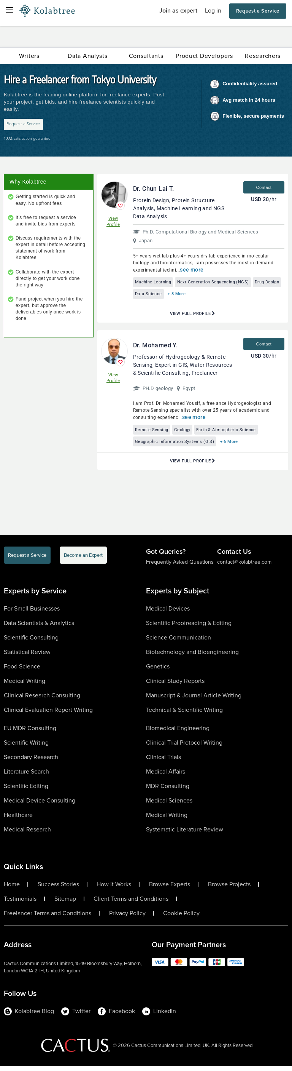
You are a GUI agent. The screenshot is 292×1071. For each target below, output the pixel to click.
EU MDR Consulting (30, 732)
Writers (29, 55)
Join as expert (178, 10)
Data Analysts (87, 55)
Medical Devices (168, 613)
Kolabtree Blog (29, 1015)
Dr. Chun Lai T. (153, 189)
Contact (264, 188)
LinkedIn (159, 1015)
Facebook (116, 1015)
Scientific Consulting (31, 642)
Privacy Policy (127, 918)
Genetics (158, 671)
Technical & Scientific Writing (184, 714)
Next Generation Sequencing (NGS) (221, 283)
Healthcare (18, 819)
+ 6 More (238, 445)
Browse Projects (229, 889)
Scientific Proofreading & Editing (189, 627)
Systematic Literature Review (184, 834)
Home (12, 889)
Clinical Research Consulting (42, 699)
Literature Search (26, 776)
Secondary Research (31, 761)
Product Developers (204, 55)
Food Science (22, 671)
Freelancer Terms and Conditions (47, 918)
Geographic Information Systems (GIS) (178, 445)
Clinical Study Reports (175, 685)
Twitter (75, 1015)
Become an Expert (83, 560)
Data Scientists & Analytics (39, 627)
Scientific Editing (26, 790)
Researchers (263, 55)
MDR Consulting (167, 790)
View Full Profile (193, 316)
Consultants (146, 55)
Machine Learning (155, 283)
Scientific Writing (26, 747)
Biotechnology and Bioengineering (192, 656)
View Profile (113, 222)
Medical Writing (24, 685)
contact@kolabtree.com (244, 567)
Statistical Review (27, 656)
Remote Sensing (153, 432)
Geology (188, 432)
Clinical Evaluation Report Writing (48, 714)
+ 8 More (217, 296)
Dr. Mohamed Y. (155, 348)
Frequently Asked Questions (180, 567)
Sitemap (65, 903)
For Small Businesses (32, 613)
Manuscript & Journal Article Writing (193, 699)
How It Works (114, 889)
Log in (213, 10)
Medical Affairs (165, 776)
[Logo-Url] (47, 11)
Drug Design (149, 296)
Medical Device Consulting (39, 805)
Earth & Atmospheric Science (236, 432)
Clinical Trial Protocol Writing (184, 747)
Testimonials (20, 903)
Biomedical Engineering (177, 732)
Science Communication (178, 642)
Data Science (185, 296)
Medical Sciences (169, 805)
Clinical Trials (163, 761)
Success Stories (58, 889)
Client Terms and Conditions (131, 903)
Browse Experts (169, 889)
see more (191, 270)
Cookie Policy (181, 918)
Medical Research (27, 834)
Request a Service (257, 10)
